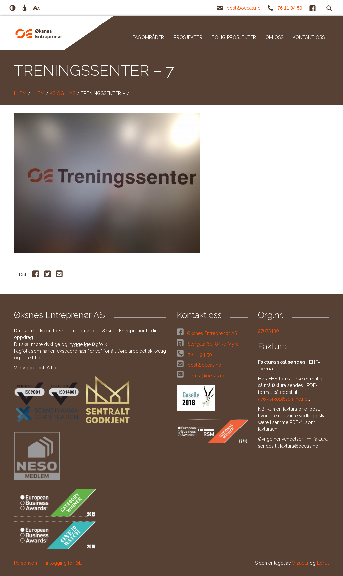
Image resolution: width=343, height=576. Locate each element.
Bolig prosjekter (234, 37)
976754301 (269, 330)
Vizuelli (300, 563)
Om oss (274, 37)
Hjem (20, 93)
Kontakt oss (309, 37)
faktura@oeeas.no (207, 375)
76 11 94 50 (290, 8)
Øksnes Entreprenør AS (212, 333)
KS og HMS (62, 93)
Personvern (26, 563)
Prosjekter (188, 37)
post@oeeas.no (244, 8)
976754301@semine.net (283, 399)
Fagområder (148, 37)
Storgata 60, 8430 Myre (212, 344)
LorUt (323, 563)
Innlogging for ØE (62, 563)
